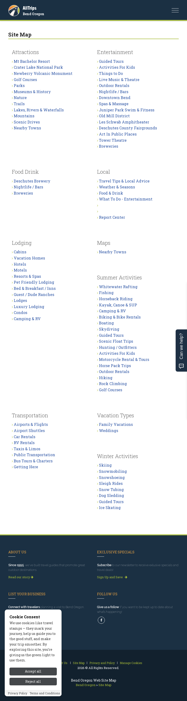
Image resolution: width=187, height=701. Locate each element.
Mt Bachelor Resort (32, 61)
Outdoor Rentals (114, 85)
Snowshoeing (112, 477)
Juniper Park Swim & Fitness (126, 109)
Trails (19, 103)
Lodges (20, 300)
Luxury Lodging (29, 306)
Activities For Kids (117, 67)
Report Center (112, 217)
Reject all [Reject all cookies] (33, 681)
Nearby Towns (27, 127)
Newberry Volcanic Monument (43, 73)
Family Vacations (116, 424)
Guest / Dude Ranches (34, 294)
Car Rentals (24, 436)
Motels (20, 270)
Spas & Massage (114, 103)
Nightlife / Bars (113, 91)
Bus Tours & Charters (33, 460)
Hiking (105, 377)
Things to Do (111, 73)
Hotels (20, 264)
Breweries (108, 146)
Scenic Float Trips (116, 341)
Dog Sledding (111, 495)
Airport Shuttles (29, 430)
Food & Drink (111, 193)
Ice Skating (110, 507)
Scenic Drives (27, 121)
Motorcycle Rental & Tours (124, 359)
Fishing (106, 292)
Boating (106, 322)
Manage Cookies (131, 663)
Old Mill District (114, 115)
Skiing (105, 465)
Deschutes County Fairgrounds (128, 127)
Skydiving (109, 329)
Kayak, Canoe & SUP (118, 304)
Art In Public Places (118, 134)
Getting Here (26, 466)
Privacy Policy (17, 693)
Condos (20, 312)
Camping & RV (27, 318)
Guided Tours (111, 61)
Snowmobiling (113, 471)
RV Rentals (24, 442)
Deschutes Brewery (32, 180)
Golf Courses (25, 79)
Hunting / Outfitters (118, 347)
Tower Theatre (113, 140)
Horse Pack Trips (115, 365)
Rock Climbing (113, 383)
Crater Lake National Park (38, 67)
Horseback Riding (116, 298)
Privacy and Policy (102, 663)
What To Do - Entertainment (125, 198)
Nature (20, 97)
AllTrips (29, 8)
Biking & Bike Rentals (120, 316)
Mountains (24, 115)
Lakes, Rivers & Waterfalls (39, 109)
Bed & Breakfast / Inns (35, 288)
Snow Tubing (111, 489)
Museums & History (32, 91)
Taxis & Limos (27, 448)
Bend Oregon (33, 14)
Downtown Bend (114, 97)
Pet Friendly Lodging (34, 282)
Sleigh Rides (111, 483)
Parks (19, 85)
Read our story (20, 577)
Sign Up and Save (112, 577)
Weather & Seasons (117, 186)
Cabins (20, 251)
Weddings (108, 430)
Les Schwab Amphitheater (124, 121)
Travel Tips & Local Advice (124, 180)
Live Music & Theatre (119, 79)
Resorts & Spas (27, 276)
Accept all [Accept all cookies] (33, 671)
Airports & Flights (31, 424)
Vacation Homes (29, 257)
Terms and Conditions (45, 693)
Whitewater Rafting (118, 286)
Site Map (79, 663)
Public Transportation (34, 454)
